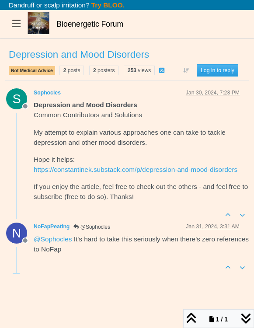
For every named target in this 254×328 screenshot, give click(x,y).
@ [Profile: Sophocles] (53, 239)
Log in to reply (217, 70)
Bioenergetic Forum (89, 24)
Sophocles (47, 93)
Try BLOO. (107, 5)
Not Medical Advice (32, 70)
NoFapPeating (52, 226)
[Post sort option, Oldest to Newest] (186, 70)
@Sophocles (91, 227)
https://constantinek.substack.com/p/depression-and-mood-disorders (135, 169)
